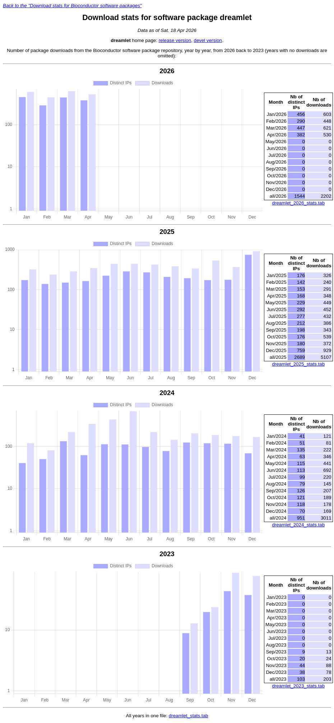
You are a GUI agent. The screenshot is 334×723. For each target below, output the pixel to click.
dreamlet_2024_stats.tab (298, 524)
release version (175, 40)
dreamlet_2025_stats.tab (298, 364)
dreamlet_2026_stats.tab (298, 203)
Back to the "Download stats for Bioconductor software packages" (72, 5)
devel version (208, 40)
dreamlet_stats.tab (188, 715)
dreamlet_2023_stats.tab (298, 686)
